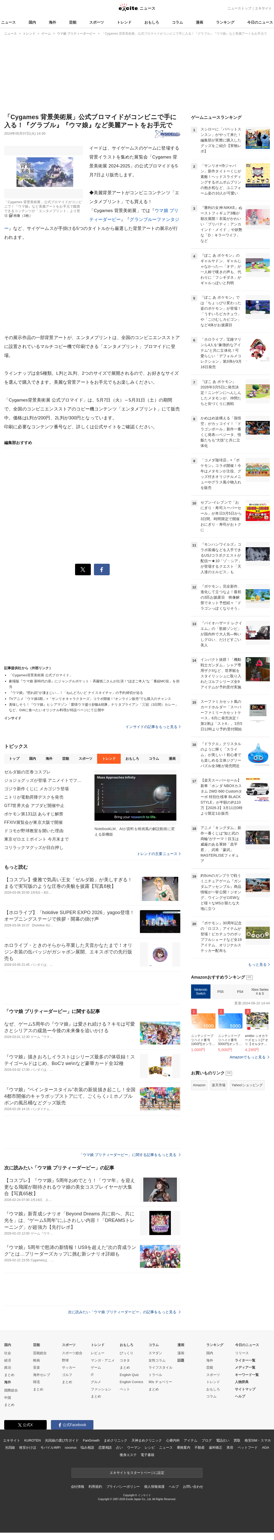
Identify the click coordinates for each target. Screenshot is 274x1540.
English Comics (131, 1382)
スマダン (155, 1353)
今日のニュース (260, 22)
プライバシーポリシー (123, 1487)
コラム (177, 22)
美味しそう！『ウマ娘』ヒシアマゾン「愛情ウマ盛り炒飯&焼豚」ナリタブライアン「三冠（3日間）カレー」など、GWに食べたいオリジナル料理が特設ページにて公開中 (93, 707)
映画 (36, 1360)
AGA (265, 1447)
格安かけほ (27, 1447)
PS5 (220, 992)
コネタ (125, 1360)
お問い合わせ (193, 1487)
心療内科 (173, 1440)
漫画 (199, 22)
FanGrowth (91, 1440)
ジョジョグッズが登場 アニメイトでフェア (43, 780)
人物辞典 (242, 1382)
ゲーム (96, 1367)
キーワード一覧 (247, 1375)
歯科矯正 (215, 1447)
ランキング (225, 22)
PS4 (240, 992)
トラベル (155, 1375)
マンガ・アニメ (103, 1360)
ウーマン (133, 1447)
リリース (242, 1353)
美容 (229, 1447)
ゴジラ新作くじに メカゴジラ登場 (36, 789)
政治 (7, 1367)
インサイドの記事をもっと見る (153, 727)
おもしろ (151, 22)
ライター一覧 (245, 1360)
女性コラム (157, 1360)
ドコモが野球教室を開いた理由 (34, 831)
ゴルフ (67, 1375)
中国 (7, 1398)
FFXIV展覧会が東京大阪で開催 (33, 822)
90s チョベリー (160, 1382)
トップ (14, 759)
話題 (180, 1360)
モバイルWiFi (50, 1447)
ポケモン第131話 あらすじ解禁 (33, 814)
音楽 (36, 1367)
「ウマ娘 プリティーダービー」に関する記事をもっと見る (130, 1155)
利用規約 (95, 1487)
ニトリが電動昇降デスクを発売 (34, 797)
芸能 (72, 22)
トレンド (124, 22)
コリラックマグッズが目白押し (34, 847)
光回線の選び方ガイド (62, 1440)
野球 (65, 1360)
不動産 (199, 1447)
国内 (32, 22)
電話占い (222, 1440)
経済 (7, 1360)
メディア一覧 (245, 1367)
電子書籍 (147, 1455)
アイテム (190, 1440)
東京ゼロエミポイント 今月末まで (36, 839)
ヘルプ (240, 1396)
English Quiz (129, 1375)
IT (92, 1375)
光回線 (10, 1447)
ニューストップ (239, 8)
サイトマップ (245, 1389)
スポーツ (96, 22)
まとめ (9, 1375)
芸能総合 (40, 1353)
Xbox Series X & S (259, 992)
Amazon (199, 1085)
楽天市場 (218, 1085)
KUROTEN (32, 1440)
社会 (7, 1353)
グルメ (96, 1382)
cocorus (71, 1447)
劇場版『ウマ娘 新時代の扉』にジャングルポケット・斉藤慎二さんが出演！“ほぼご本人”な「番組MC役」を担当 (94, 684)
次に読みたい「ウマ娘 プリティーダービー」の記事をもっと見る (124, 1312)
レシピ (150, 1447)
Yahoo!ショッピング (247, 1085)
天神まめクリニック (146, 1440)
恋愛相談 (105, 1447)
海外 (52, 22)
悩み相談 (87, 1447)
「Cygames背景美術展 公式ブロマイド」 (41, 675)
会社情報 (77, 1487)
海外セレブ (41, 1375)
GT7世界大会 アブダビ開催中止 (34, 805)
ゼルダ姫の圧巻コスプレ (27, 772)
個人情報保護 (154, 1487)
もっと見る (259, 964)
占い (119, 1447)
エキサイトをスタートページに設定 (137, 1473)
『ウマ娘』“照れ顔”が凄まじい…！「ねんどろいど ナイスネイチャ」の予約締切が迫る (76, 693)
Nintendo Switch (200, 992)
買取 (237, 1440)
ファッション (101, 1389)
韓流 (36, 1382)
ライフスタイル (160, 1367)
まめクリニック (115, 1440)
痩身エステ (128, 1455)
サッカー (69, 1367)
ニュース (8, 22)
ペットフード (248, 1447)
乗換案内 (183, 1447)
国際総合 (11, 1390)
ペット (125, 1389)
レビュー (97, 1353)
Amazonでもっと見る (248, 1057)
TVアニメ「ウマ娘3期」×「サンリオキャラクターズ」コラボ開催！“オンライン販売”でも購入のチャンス (90, 699)
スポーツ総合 (72, 1353)
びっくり (126, 1353)
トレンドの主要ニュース (159, 854)
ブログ (207, 1440)
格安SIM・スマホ (258, 1440)
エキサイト (263, 8)
